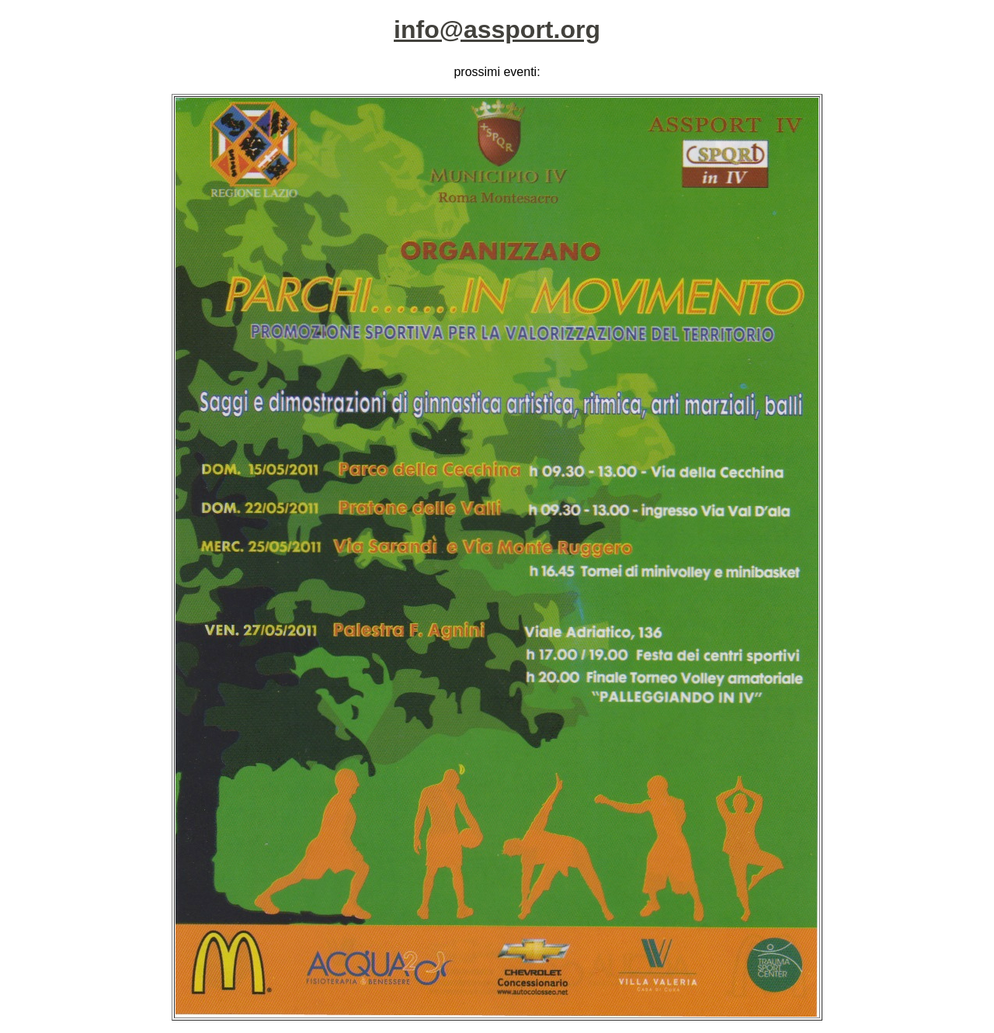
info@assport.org (497, 29)
